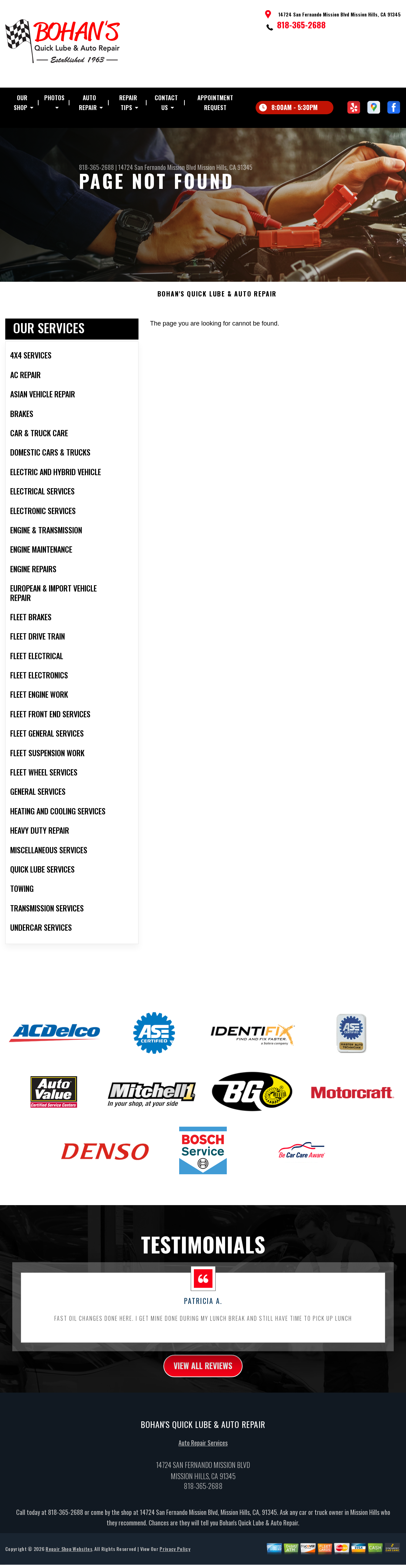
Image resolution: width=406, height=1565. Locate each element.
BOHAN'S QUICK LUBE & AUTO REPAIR (217, 298)
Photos (54, 97)
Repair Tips (128, 102)
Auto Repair (88, 102)
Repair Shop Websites (69, 1554)
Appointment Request (215, 102)
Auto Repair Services (203, 1447)
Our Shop (20, 102)
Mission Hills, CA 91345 (224, 167)
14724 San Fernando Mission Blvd (157, 167)
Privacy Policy (175, 1554)
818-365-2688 (301, 24)
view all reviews (203, 1370)
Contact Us (166, 102)
